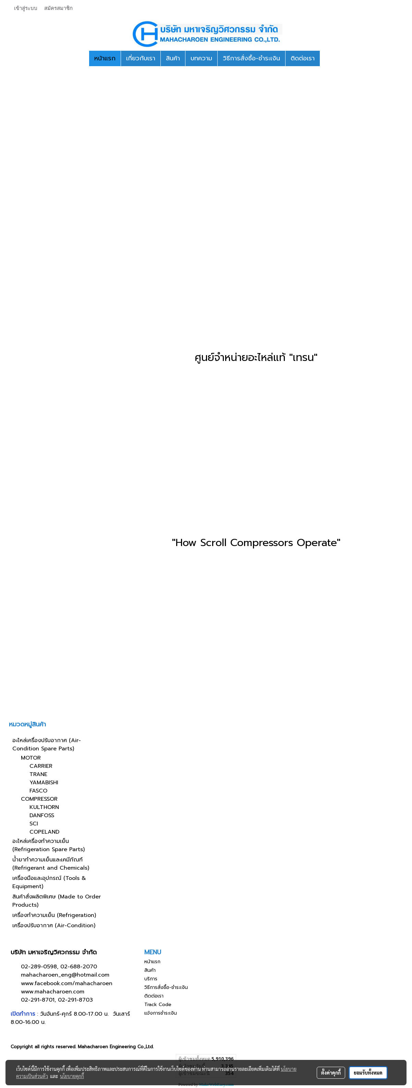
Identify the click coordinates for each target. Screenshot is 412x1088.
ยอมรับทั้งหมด (368, 1072)
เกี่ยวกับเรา (140, 58)
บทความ (201, 58)
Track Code (157, 1004)
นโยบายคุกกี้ (72, 1076)
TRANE (38, 774)
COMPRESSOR (39, 799)
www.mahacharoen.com (52, 992)
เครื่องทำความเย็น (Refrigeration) (54, 915)
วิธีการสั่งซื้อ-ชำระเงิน (251, 58)
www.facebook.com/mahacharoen (66, 983)
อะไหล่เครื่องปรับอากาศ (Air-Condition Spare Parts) (46, 744)
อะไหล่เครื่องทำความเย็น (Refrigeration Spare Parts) (48, 845)
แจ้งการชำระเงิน (160, 1013)
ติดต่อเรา (303, 58)
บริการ (150, 978)
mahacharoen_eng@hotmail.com (65, 975)
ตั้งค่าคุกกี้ (331, 1072)
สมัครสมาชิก (58, 8)
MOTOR (31, 758)
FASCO (38, 791)
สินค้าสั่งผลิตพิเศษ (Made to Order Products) (56, 901)
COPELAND (44, 832)
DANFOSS (41, 815)
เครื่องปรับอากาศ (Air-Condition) (53, 925)
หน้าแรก (105, 58)
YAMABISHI (43, 782)
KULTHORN (44, 807)
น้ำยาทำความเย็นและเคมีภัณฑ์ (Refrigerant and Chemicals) (50, 864)
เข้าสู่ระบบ (25, 8)
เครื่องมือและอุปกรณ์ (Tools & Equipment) (49, 882)
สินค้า (173, 58)
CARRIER (40, 766)
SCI (33, 824)
